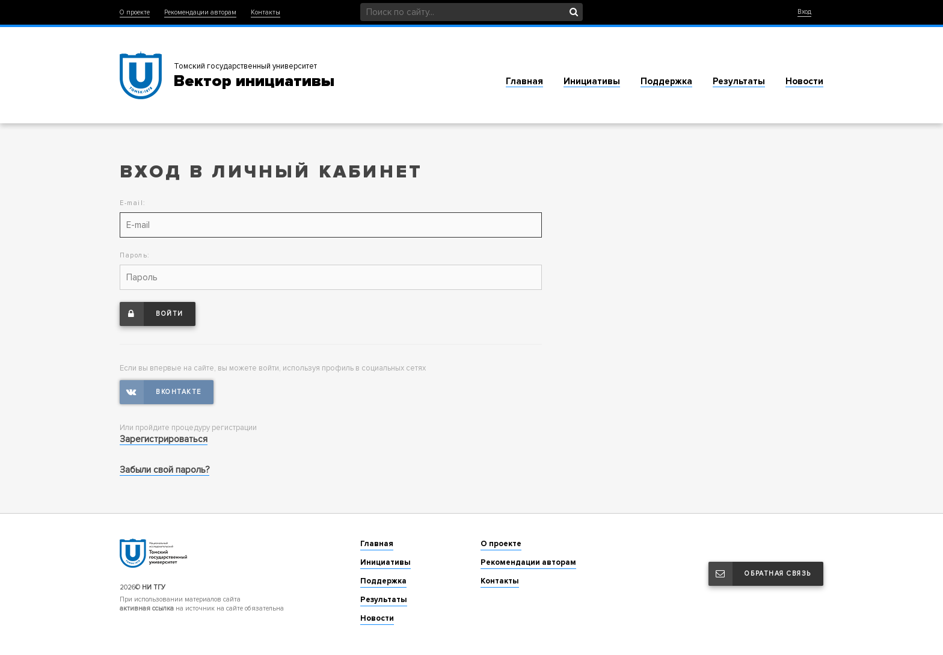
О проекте (135, 12)
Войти (151, 314)
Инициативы (592, 81)
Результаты (739, 81)
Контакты (265, 12)
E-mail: (133, 203)
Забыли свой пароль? (164, 469)
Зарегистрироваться (163, 439)
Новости (804, 81)
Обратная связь (759, 574)
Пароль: (135, 255)
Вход (804, 12)
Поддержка (666, 81)
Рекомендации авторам (200, 12)
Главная (524, 81)
